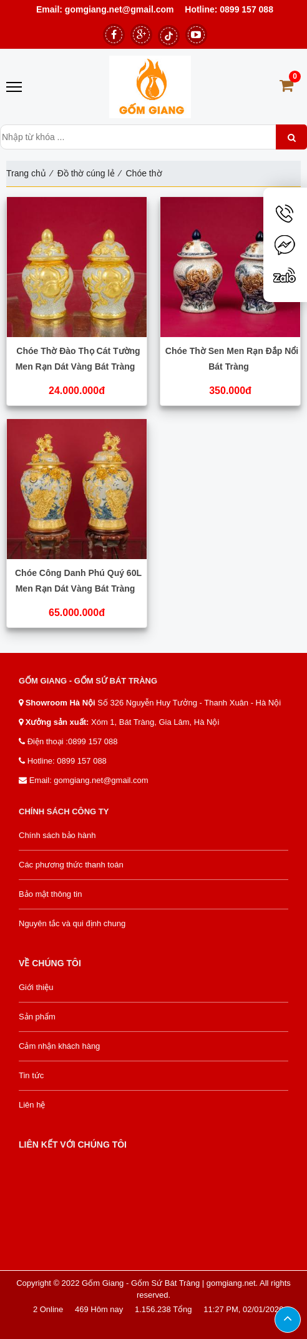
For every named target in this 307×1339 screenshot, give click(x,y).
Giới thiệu (36, 987)
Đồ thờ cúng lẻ (86, 173)
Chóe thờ (143, 173)
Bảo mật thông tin (50, 894)
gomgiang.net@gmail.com (118, 9)
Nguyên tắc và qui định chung (72, 923)
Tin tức (31, 1075)
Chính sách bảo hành (57, 835)
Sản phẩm (37, 1016)
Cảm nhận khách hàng (59, 1046)
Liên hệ (32, 1104)
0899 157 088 (246, 9)
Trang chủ (26, 173)
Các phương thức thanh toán (71, 864)
